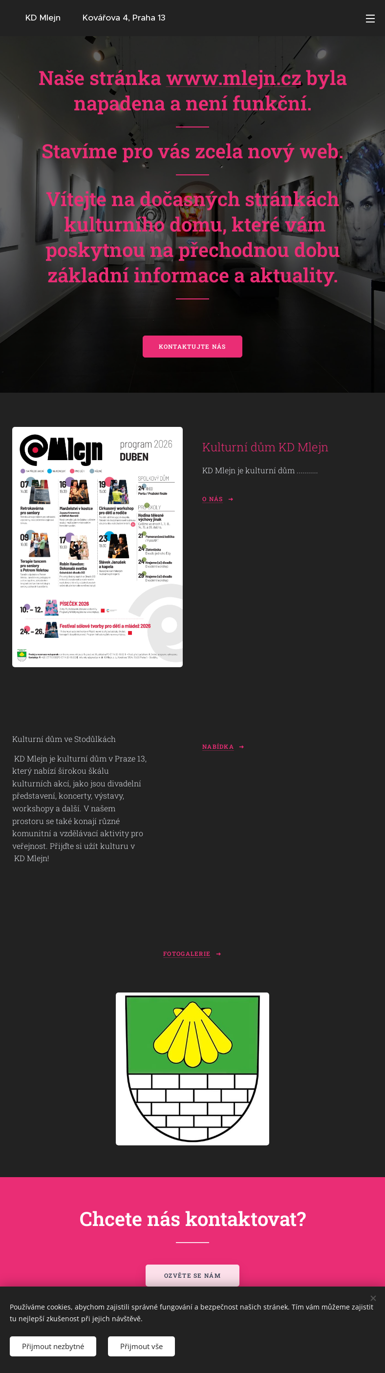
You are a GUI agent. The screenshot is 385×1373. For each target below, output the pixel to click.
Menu (370, 18)
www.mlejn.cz (233, 77)
